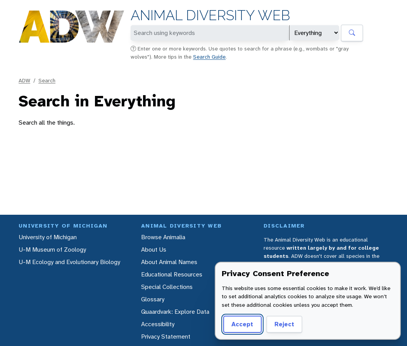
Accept (242, 324)
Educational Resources (171, 274)
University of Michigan (48, 237)
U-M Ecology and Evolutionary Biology (69, 262)
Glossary (152, 299)
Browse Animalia (163, 237)
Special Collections (167, 287)
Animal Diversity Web (210, 15)
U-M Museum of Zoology (52, 249)
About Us (153, 249)
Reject (284, 324)
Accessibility (157, 324)
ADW (24, 80)
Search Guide (209, 56)
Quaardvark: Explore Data (175, 312)
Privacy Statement (165, 336)
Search (46, 80)
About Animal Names (169, 262)
